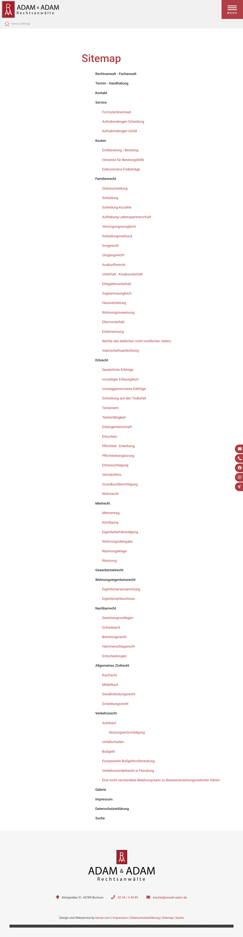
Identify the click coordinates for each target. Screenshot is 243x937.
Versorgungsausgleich (119, 226)
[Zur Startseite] (30, 17)
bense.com (102, 918)
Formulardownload (116, 112)
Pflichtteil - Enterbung (118, 446)
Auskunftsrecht (113, 265)
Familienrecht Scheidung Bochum (219, 926)
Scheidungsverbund (117, 236)
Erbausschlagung (115, 465)
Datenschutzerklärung (145, 918)
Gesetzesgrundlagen (117, 618)
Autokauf (109, 723)
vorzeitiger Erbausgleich (120, 379)
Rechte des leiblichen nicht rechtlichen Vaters (136, 341)
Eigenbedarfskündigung (120, 532)
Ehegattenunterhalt (116, 284)
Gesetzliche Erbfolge (117, 370)
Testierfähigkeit (114, 417)
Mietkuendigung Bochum (75, 926)
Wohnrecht (110, 494)
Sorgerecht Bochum (95, 926)
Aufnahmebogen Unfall (119, 131)
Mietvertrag (111, 513)
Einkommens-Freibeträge (121, 169)
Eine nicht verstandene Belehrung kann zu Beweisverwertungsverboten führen (161, 780)
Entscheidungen (114, 656)
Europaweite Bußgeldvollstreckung (128, 761)
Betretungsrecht (114, 637)
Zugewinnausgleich (117, 293)
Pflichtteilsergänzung (118, 456)
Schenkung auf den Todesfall (124, 398)
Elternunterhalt (113, 322)
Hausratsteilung (114, 303)
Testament (110, 408)
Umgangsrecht (113, 255)
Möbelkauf (110, 685)
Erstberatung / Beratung (120, 150)
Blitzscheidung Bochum (194, 926)
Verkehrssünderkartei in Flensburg (128, 771)
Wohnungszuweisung (118, 312)
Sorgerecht (110, 246)
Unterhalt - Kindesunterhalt (122, 274)
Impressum (120, 918)
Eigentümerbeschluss (118, 599)
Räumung (109, 561)
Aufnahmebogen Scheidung (123, 121)
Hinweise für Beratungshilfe (123, 160)
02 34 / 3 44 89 (128, 897)
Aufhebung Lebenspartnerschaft (126, 217)
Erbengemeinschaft (117, 427)
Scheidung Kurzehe (116, 207)
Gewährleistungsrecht (118, 694)
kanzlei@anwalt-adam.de (170, 897)
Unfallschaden (113, 742)
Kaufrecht (109, 675)
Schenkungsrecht (115, 704)
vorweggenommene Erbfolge (124, 389)
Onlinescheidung (114, 188)
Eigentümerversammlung (121, 589)
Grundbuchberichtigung (120, 484)
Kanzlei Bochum (17, 926)
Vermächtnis (111, 475)
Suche (179, 918)
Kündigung (110, 522)
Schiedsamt (111, 627)
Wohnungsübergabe (117, 541)
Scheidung (110, 198)
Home (14, 23)
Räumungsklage (114, 551)
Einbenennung (113, 332)
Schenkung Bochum (33, 926)
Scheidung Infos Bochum (172, 926)
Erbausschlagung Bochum (53, 926)
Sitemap (25, 23)
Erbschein (109, 436)
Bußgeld (108, 751)
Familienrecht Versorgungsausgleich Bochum (142, 926)
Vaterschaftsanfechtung (120, 350)
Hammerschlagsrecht (118, 646)
